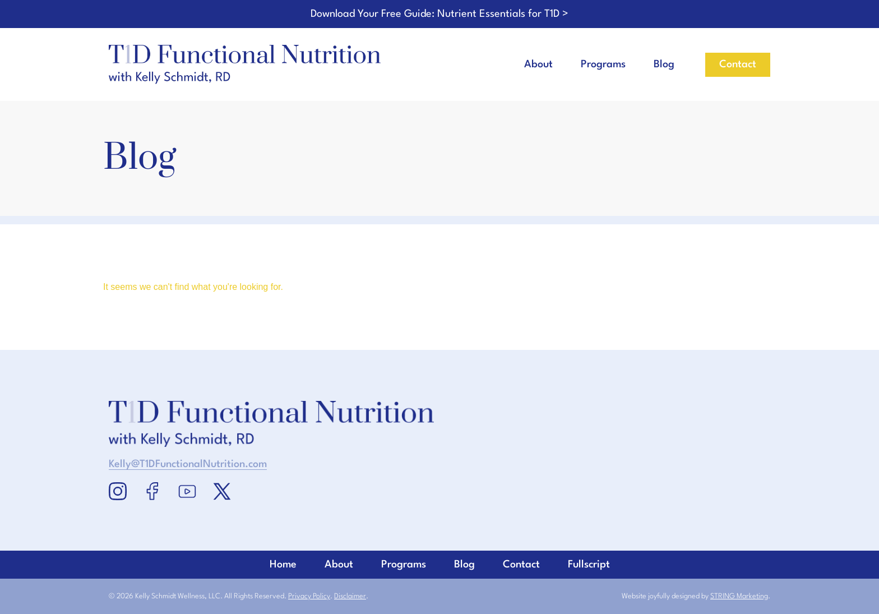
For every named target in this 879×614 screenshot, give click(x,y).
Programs (603, 64)
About (538, 64)
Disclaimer (350, 596)
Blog (664, 64)
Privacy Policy (309, 596)
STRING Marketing (739, 596)
